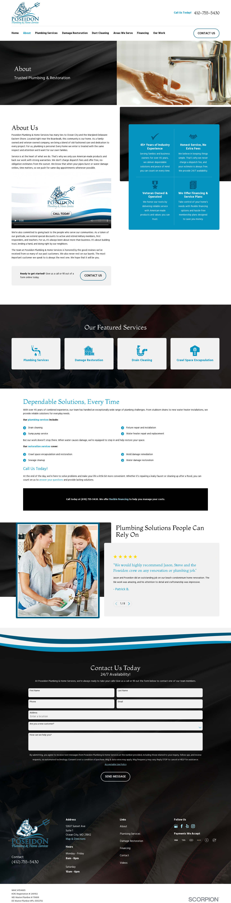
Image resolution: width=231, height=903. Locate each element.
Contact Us (93, 275)
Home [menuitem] (15, 33)
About (123, 826)
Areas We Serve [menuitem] (123, 33)
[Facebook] (182, 826)
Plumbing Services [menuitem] (46, 33)
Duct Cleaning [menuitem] (100, 33)
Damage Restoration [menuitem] (75, 33)
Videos (124, 863)
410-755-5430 (206, 13)
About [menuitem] (27, 33)
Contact (124, 856)
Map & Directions (76, 839)
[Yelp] (187, 826)
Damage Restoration (131, 841)
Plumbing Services (130, 834)
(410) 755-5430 (25, 861)
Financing (125, 848)
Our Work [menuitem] (159, 33)
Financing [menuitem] (143, 33)
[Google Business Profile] (176, 826)
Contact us (206, 33)
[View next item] (134, 603)
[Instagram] (193, 826)
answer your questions (51, 485)
